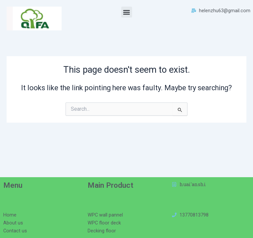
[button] (126, 12)
